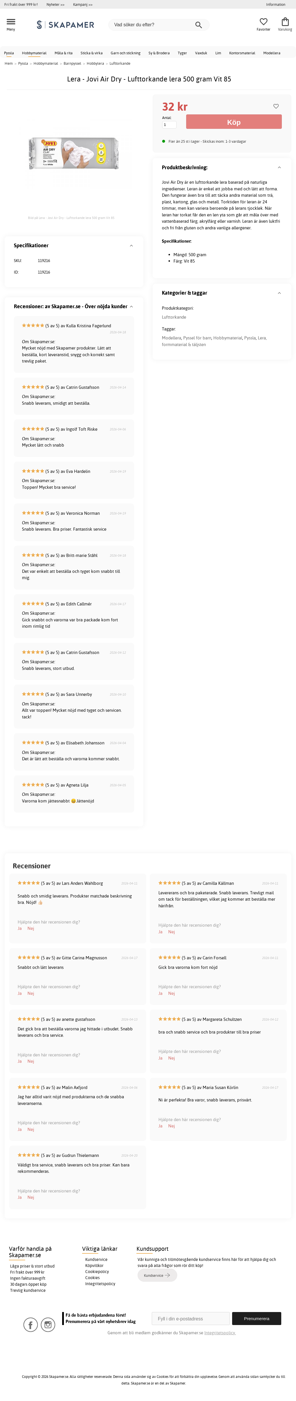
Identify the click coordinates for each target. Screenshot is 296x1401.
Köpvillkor (94, 1265)
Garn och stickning (125, 53)
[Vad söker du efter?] (159, 25)
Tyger (182, 53)
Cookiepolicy (97, 1271)
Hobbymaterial (34, 53)
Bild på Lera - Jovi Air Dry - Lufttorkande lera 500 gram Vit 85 (71, 218)
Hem (9, 63)
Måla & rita (64, 53)
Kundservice (96, 1259)
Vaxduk (201, 53)
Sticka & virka (92, 53)
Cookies (92, 1277)
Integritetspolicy (100, 1283)
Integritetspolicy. (220, 1332)
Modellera (271, 53)
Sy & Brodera (159, 53)
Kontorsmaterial (242, 53)
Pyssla (9, 53)
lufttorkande (207, 182)
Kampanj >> (82, 4)
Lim (218, 53)
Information (275, 4)
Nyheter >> (55, 4)
